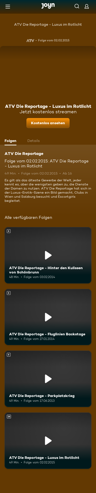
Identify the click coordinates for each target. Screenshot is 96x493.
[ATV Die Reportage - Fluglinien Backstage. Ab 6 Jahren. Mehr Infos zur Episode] (48, 317)
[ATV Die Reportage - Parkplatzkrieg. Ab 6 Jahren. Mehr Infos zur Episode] (48, 379)
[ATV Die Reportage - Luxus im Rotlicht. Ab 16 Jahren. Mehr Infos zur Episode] (48, 440)
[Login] (86, 6)
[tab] (12, 141)
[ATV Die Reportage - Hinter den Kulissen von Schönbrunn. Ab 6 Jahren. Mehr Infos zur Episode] (48, 255)
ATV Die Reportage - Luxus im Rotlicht (48, 24)
